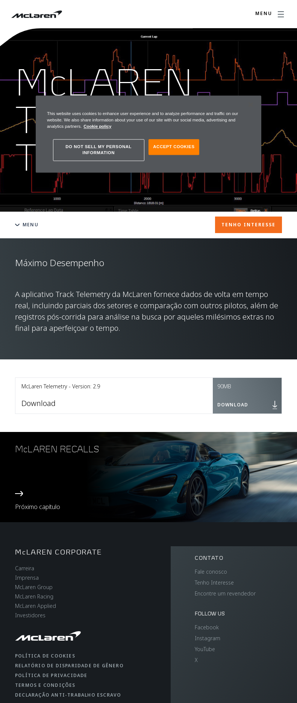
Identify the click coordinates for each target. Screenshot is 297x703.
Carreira (24, 568)
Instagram (207, 638)
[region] (148, 134)
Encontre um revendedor (225, 593)
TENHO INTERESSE (248, 224)
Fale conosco (211, 571)
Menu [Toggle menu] (26, 224)
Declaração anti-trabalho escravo (68, 695)
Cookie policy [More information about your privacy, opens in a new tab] (97, 126)
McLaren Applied (35, 605)
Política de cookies (45, 656)
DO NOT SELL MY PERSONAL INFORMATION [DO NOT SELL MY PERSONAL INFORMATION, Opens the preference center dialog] (98, 149)
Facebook (207, 627)
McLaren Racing (34, 596)
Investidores (30, 615)
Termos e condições (45, 685)
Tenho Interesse (214, 582)
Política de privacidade (51, 675)
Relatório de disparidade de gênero (69, 665)
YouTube (205, 649)
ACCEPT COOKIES (173, 146)
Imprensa (27, 577)
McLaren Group (34, 587)
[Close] (250, 104)
